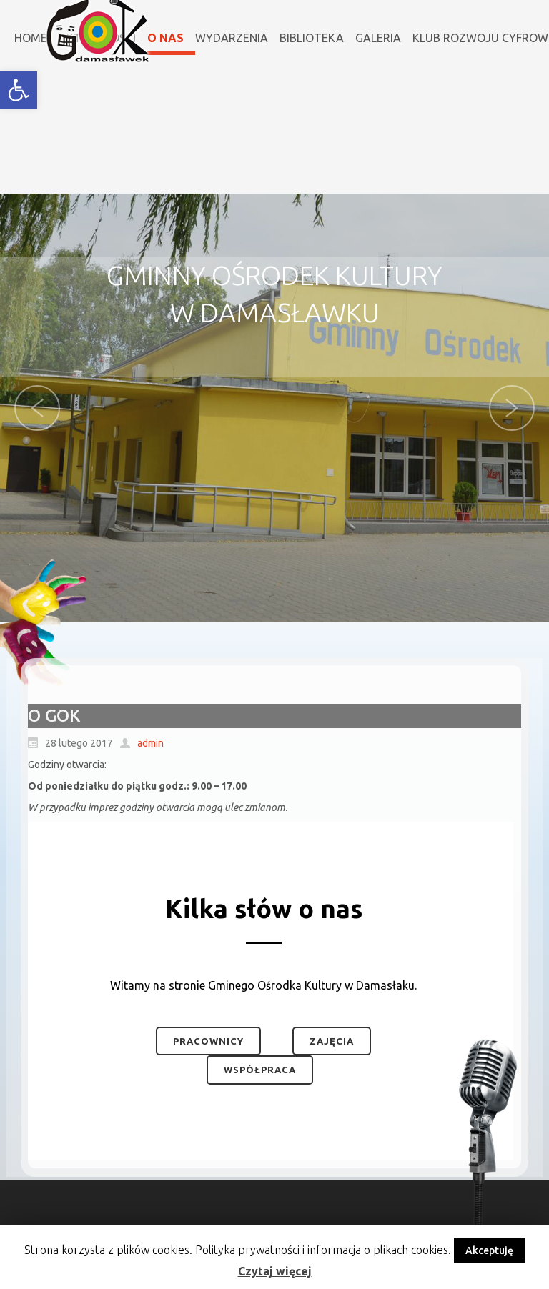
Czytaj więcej (275, 1271)
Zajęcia (332, 1041)
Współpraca (260, 1070)
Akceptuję (489, 1250)
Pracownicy (208, 1041)
